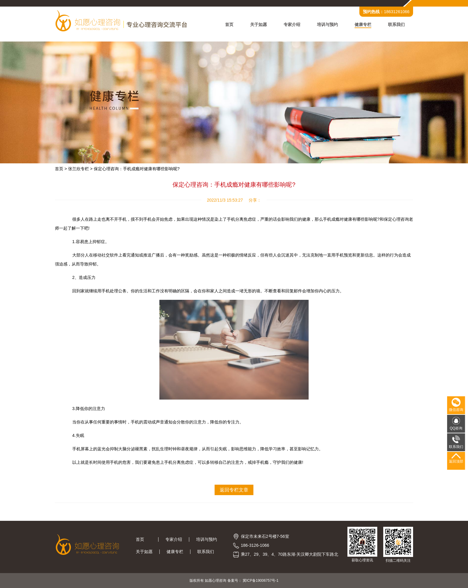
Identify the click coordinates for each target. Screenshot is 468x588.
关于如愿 (258, 24)
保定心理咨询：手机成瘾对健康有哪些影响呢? (137, 168)
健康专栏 (363, 24)
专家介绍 (292, 24)
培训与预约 (327, 24)
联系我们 (396, 24)
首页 (229, 24)
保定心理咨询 (396, 219)
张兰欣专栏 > (80, 168)
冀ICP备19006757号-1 (260, 580)
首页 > (61, 168)
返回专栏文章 (234, 489)
